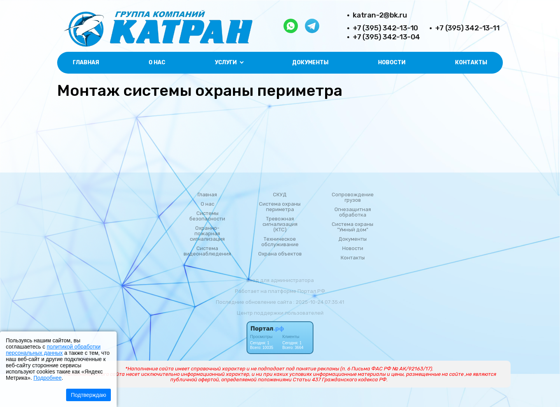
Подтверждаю (88, 395)
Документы (310, 62)
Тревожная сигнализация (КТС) (280, 224)
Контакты (471, 62)
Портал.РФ (311, 291)
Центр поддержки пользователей (280, 313)
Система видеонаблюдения (207, 251)
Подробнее (47, 378)
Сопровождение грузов (353, 197)
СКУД (280, 194)
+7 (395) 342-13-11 (467, 27)
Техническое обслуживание (280, 241)
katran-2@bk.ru (380, 15)
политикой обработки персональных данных (53, 350)
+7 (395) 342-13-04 (386, 36)
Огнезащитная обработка (352, 212)
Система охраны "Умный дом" (352, 227)
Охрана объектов (280, 254)
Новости (392, 62)
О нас (157, 62)
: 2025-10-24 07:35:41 (318, 302)
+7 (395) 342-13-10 (385, 27)
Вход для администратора (280, 280)
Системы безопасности (207, 216)
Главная (86, 62)
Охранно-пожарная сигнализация (207, 234)
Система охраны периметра (280, 206)
